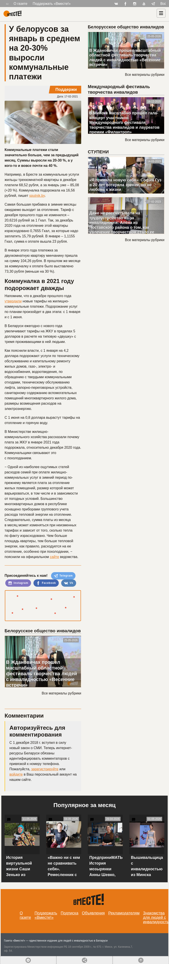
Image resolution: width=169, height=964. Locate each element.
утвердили (13, 301)
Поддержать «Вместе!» (52, 4)
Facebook (46, 583)
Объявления (93, 913)
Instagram (18, 583)
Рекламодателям (124, 913)
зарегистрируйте (45, 769)
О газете (21, 4)
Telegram (63, 576)
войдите (16, 774)
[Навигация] (161, 13)
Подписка (69, 913)
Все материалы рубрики (61, 693)
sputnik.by (37, 195)
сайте (54, 557)
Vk (68, 583)
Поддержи (66, 89)
